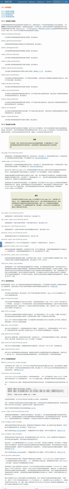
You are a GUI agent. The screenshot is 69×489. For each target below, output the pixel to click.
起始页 (36, 484)
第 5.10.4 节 (32, 404)
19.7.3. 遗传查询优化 (7, 15)
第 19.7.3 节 (61, 426)
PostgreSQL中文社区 (22, 2)
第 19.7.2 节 (21, 28)
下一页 (67, 482)
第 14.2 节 (20, 365)
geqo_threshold (18, 426)
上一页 (5, 482)
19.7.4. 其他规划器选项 (7, 16)
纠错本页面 (48, 1)
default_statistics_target (48, 28)
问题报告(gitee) (32, 2)
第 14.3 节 (33, 423)
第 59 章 (55, 283)
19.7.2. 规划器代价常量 (7, 13)
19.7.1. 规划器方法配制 (7, 11)
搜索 (66, 1)
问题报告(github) (41, 2)
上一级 (36, 482)
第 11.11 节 (39, 70)
